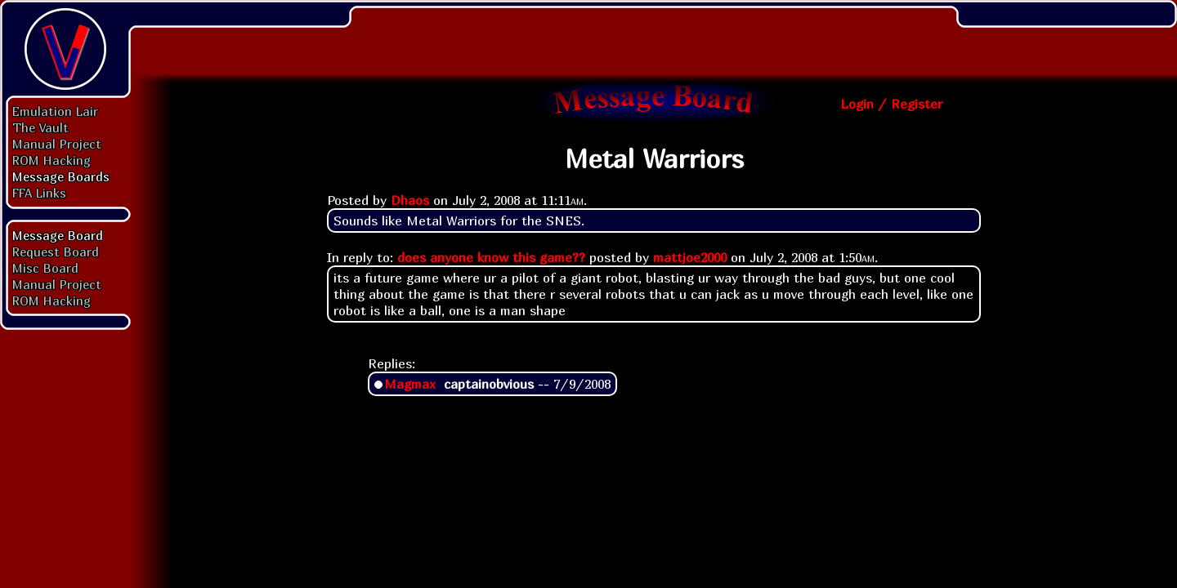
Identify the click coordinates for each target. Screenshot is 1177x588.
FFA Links (39, 192)
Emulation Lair (55, 111)
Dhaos (410, 200)
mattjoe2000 (690, 257)
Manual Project (56, 143)
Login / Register (891, 104)
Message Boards (61, 176)
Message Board (57, 235)
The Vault (40, 127)
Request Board (55, 251)
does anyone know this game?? (491, 257)
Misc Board (45, 268)
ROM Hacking (51, 160)
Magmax (410, 384)
